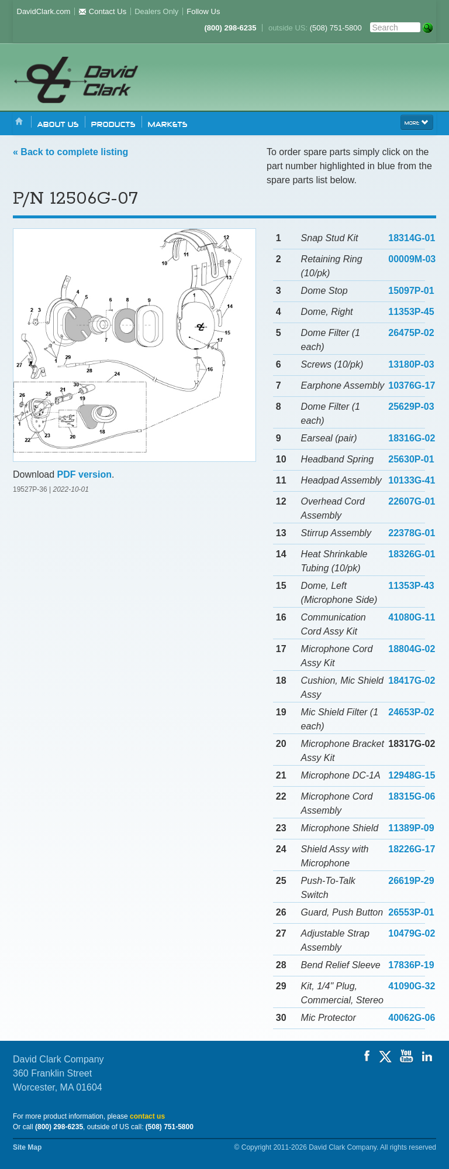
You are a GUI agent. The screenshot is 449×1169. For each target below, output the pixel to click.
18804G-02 (411, 649)
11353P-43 (411, 586)
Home (19, 122)
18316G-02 (411, 438)
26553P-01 (411, 912)
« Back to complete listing (70, 152)
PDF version (84, 474)
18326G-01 (411, 554)
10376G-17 (411, 385)
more (417, 122)
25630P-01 (411, 459)
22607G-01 (411, 501)
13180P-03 (411, 364)
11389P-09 (411, 828)
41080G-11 (411, 617)
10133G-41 (411, 480)
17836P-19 (411, 965)
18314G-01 (411, 238)
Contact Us (102, 11)
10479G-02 (411, 933)
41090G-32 (411, 986)
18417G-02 (411, 680)
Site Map (27, 1147)
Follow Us (203, 11)
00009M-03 (412, 259)
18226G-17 (411, 849)
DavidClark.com (44, 11)
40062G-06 (411, 1018)
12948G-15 (411, 775)
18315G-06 (411, 796)
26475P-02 (411, 333)
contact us (147, 1116)
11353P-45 (411, 312)
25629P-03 (411, 407)
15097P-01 (411, 291)
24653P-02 (411, 712)
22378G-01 (411, 533)
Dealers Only (156, 11)
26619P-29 (411, 881)
